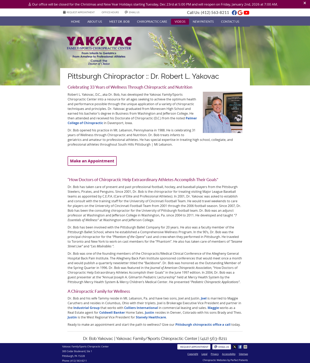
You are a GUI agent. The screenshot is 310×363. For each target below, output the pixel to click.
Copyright (192, 354)
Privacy (215, 354)
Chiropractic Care (152, 21)
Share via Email (246, 347)
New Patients (203, 21)
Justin (150, 312)
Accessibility (228, 354)
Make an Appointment (92, 161)
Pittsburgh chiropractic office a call (203, 324)
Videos (180, 21)
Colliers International (141, 308)
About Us (94, 21)
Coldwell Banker (112, 312)
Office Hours (110, 12)
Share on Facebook (240, 347)
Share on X (235, 347)
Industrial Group (86, 308)
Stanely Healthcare (150, 317)
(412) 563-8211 (215, 12)
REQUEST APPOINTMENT (79, 12)
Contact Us (230, 21)
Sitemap (243, 354)
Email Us (132, 12)
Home (75, 21)
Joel (204, 298)
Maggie (213, 308)
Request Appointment (194, 347)
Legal (204, 354)
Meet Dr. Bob (119, 21)
